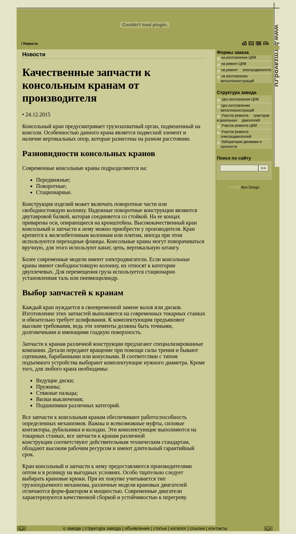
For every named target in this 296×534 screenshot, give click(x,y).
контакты (218, 528)
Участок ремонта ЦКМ (239, 125)
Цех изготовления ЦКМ (240, 99)
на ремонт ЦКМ (233, 64)
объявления (136, 528)
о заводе (72, 528)
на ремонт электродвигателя (246, 70)
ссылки (197, 528)
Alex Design (250, 187)
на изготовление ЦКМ (238, 57)
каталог (178, 528)
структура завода (103, 528)
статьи (160, 528)
